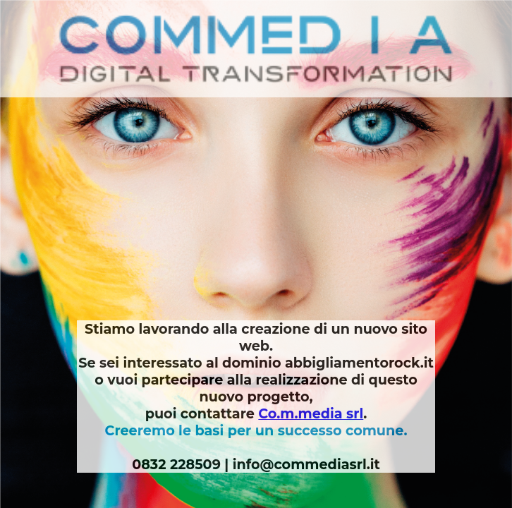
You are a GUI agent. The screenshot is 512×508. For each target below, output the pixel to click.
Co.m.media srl (310, 413)
